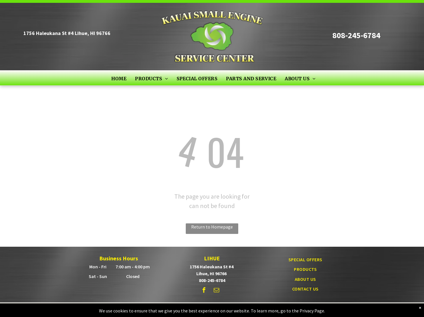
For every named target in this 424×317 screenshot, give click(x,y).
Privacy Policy (272, 308)
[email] (216, 291)
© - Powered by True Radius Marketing (201, 308)
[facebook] (204, 291)
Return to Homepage (212, 227)
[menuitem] (119, 78)
